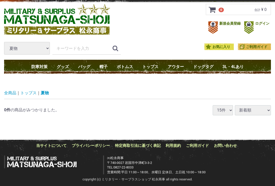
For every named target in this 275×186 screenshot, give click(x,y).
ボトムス (125, 66)
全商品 (10, 92)
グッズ (63, 66)
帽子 (103, 66)
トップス (150, 66)
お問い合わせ (225, 145)
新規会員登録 (225, 23)
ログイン (256, 23)
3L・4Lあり (233, 66)
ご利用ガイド (256, 47)
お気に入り (221, 47)
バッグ (84, 66)
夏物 (45, 92)
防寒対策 (39, 66)
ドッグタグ (203, 66)
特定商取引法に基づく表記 (138, 145)
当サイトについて (51, 145)
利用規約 (173, 145)
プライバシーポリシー (91, 145)
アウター (176, 66)
